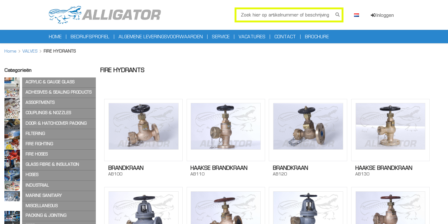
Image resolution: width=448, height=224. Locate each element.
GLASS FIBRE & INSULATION (52, 164)
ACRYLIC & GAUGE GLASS (50, 82)
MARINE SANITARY (44, 195)
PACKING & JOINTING (46, 215)
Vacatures (252, 37)
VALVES (30, 51)
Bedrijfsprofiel (90, 37)
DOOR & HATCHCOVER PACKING (56, 123)
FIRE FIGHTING (39, 144)
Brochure (317, 37)
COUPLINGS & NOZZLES (48, 112)
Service (221, 37)
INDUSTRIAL (37, 185)
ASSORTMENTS (40, 102)
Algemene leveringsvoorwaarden (161, 37)
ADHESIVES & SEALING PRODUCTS (58, 92)
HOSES (32, 174)
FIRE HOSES (37, 154)
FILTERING (35, 133)
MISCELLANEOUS (42, 205)
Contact (285, 37)
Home (55, 37)
